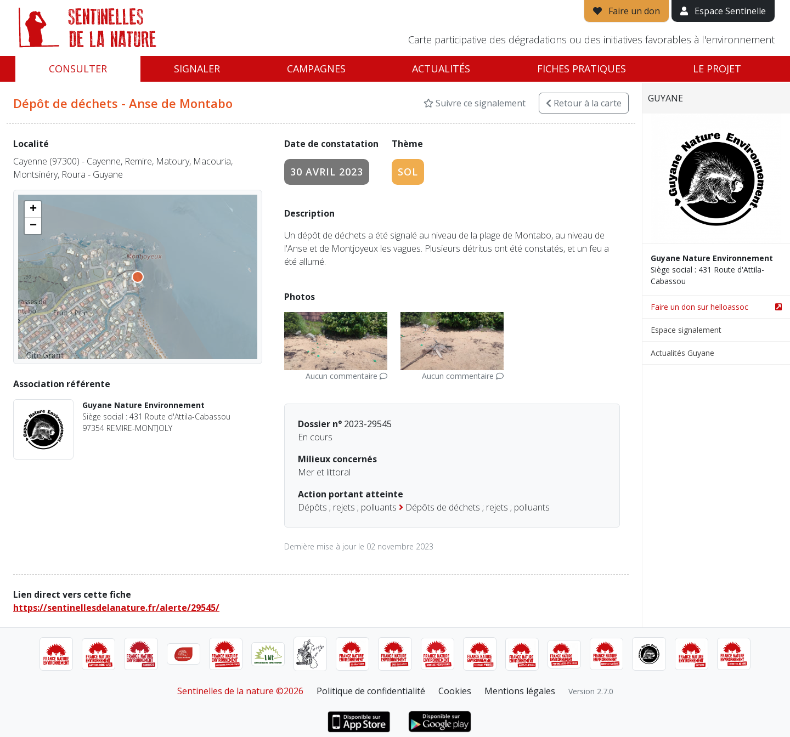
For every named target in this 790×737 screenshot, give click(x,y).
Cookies (454, 691)
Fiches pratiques (581, 68)
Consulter (78, 68)
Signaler (197, 68)
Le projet (717, 68)
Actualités (441, 68)
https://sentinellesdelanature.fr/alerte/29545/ (116, 608)
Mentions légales (519, 691)
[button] (33, 209)
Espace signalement (686, 330)
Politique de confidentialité (371, 691)
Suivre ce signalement (475, 103)
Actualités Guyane (682, 353)
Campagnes (316, 68)
